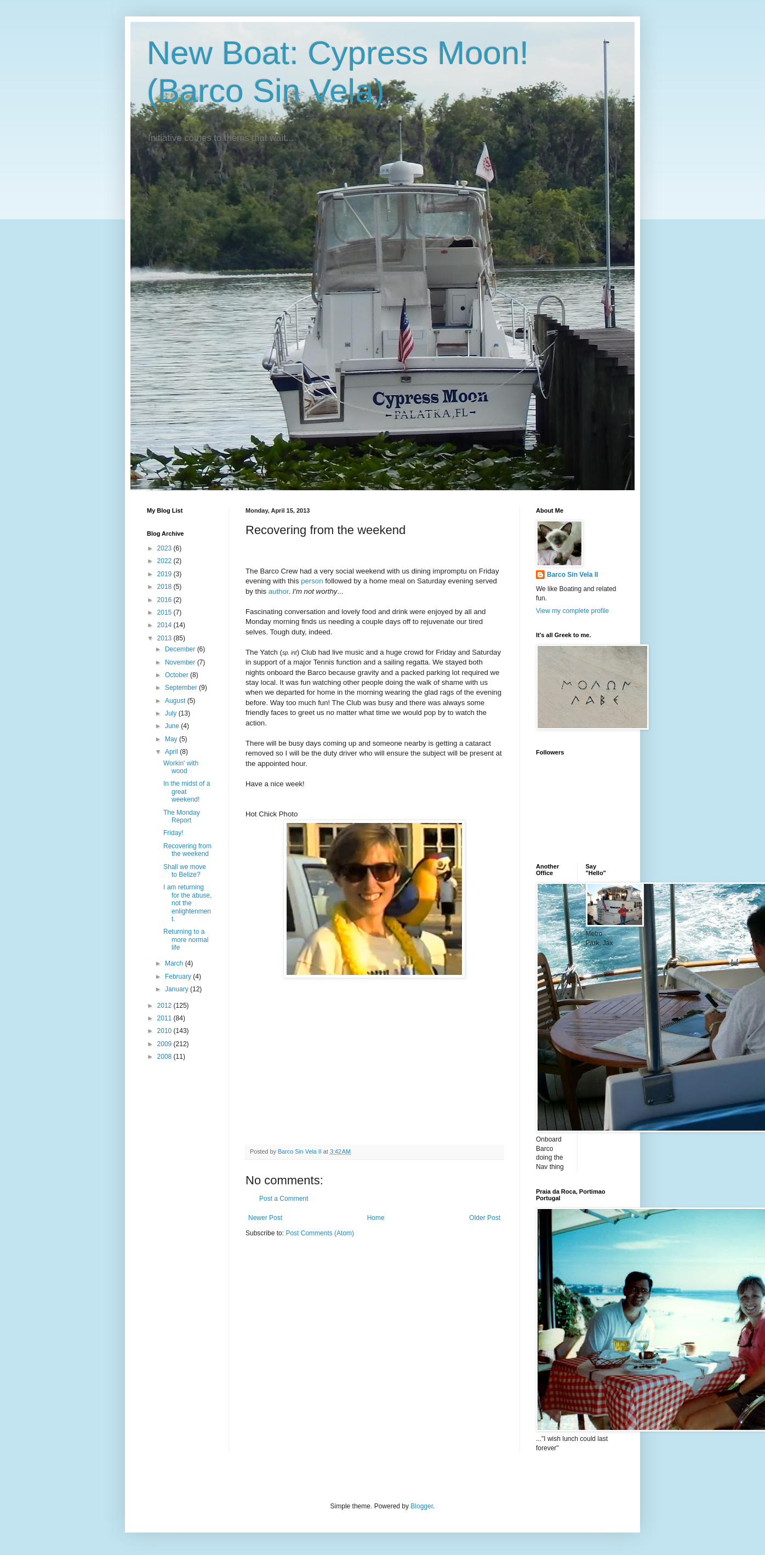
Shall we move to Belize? (184, 870)
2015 (165, 612)
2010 (165, 1031)
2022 (165, 561)
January (177, 989)
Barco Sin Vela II (572, 574)
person (312, 581)
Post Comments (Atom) (320, 1233)
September (182, 687)
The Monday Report (181, 816)
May (172, 739)
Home (376, 1218)
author (279, 591)
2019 (165, 574)
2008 (165, 1056)
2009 (165, 1044)
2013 (165, 638)
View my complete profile (572, 611)
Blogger (421, 1506)
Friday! (173, 833)
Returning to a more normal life (185, 939)
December (181, 649)
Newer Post (265, 1218)
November (181, 662)
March (175, 963)
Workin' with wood (180, 767)
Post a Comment (283, 1198)
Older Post (484, 1218)
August (176, 701)
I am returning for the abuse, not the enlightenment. (187, 903)
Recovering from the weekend (187, 850)
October (177, 675)
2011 (165, 1018)
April (172, 752)
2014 (165, 625)
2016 (165, 600)
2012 (165, 1005)
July (172, 713)
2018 (165, 587)
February (179, 976)
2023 (165, 548)
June (173, 726)
